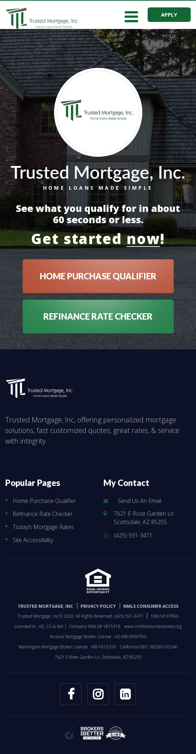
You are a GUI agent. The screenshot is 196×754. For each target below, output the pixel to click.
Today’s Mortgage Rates (43, 527)
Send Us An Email (139, 501)
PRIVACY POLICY (98, 606)
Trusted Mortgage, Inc (45, 606)
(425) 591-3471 (133, 535)
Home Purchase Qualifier (44, 501)
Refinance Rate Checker (43, 514)
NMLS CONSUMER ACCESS (150, 606)
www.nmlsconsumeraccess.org (153, 626)
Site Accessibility (33, 540)
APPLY (169, 14)
